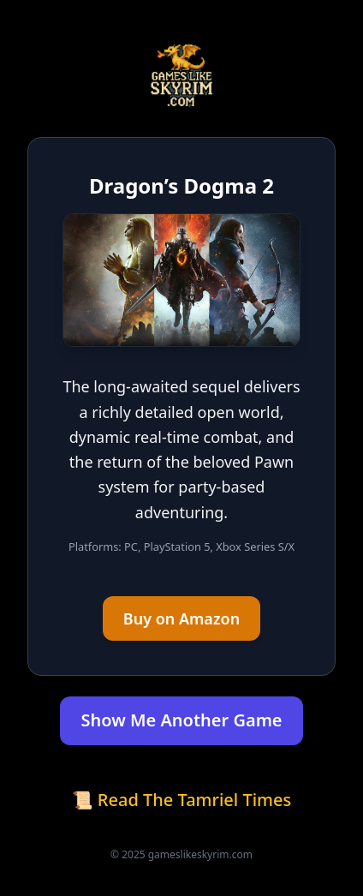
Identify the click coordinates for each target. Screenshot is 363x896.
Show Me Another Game (181, 720)
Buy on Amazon (181, 618)
